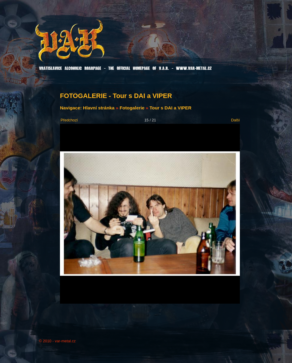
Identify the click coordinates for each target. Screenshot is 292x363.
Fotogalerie (132, 107)
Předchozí (69, 120)
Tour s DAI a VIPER (171, 107)
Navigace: (71, 107)
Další (235, 120)
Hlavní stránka (99, 107)
